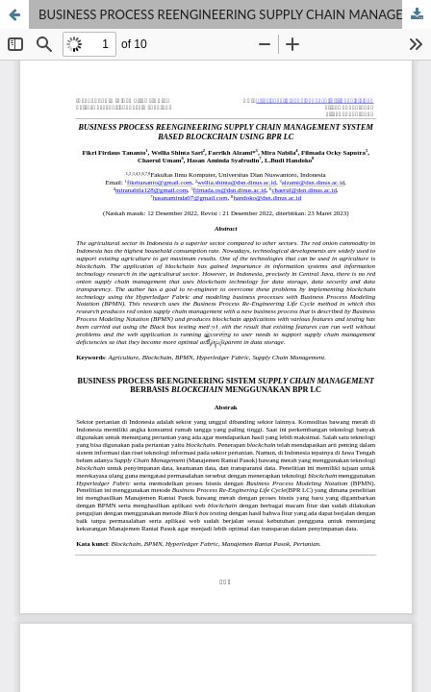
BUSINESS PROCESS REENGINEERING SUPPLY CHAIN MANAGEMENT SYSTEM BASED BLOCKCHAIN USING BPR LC (234, 14)
